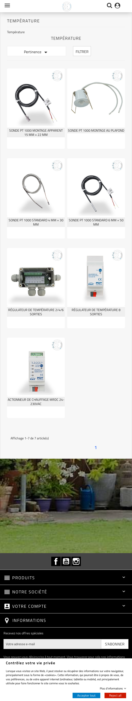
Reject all (115, 695)
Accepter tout (86, 695)
